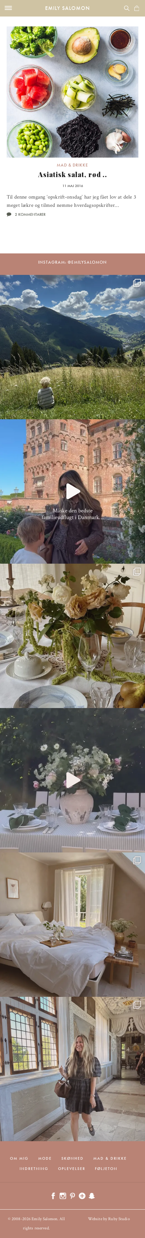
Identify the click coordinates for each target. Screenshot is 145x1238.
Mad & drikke (72, 165)
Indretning (34, 1168)
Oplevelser (71, 1168)
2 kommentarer (30, 214)
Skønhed (72, 1158)
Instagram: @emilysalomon (72, 262)
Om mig (19, 1158)
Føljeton (106, 1168)
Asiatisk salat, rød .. (72, 174)
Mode (45, 1158)
